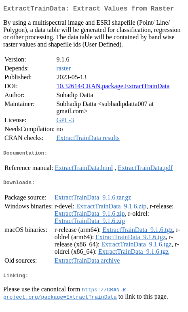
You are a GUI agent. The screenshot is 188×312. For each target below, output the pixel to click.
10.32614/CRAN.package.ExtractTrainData (112, 87)
